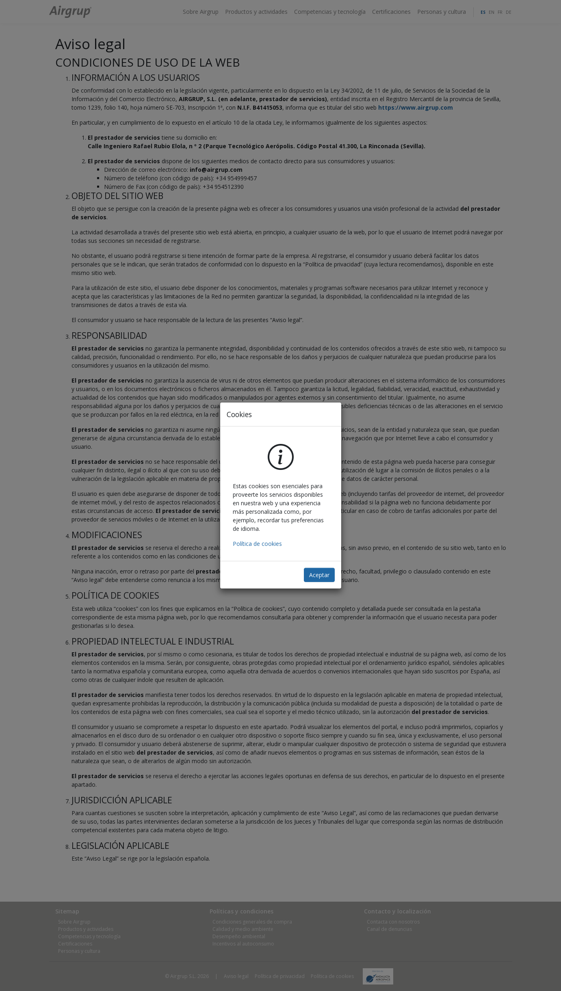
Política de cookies (257, 543)
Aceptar (319, 575)
